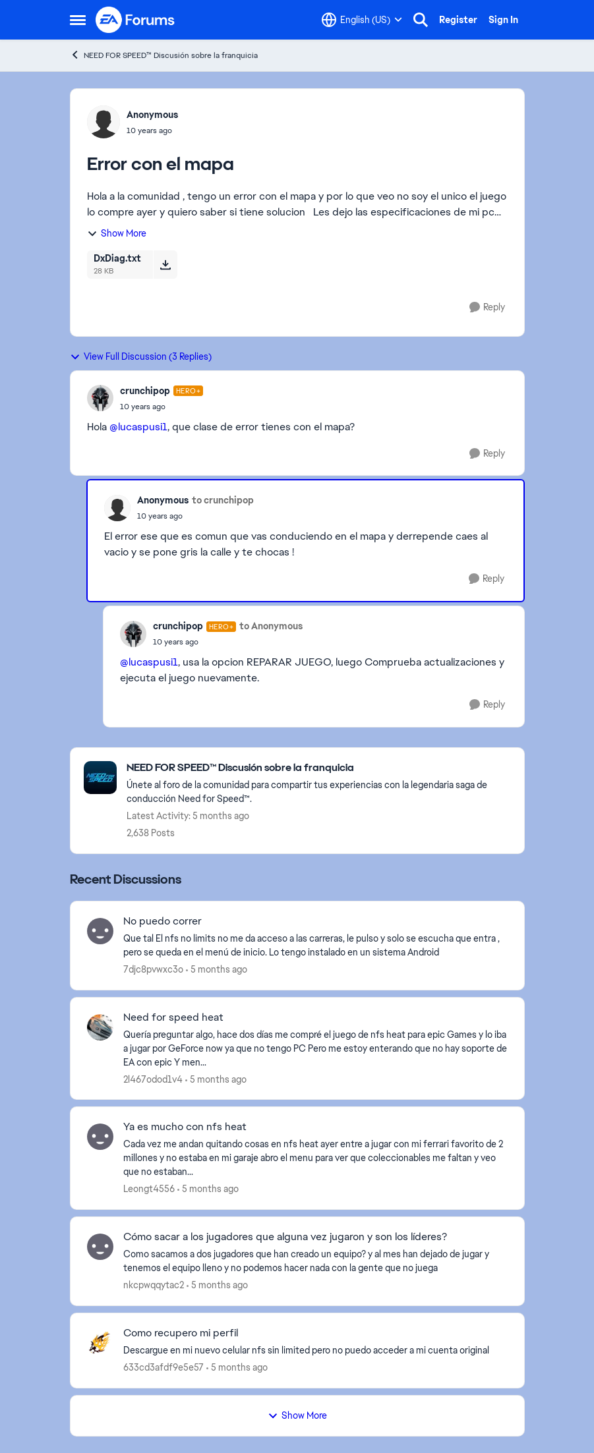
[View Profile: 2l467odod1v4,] (100, 1027)
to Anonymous (271, 626)
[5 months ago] (216, 970)
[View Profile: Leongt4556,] (100, 1137)
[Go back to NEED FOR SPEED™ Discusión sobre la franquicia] (319, 768)
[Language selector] (362, 20)
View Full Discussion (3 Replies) (141, 356)
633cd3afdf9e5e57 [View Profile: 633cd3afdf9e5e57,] (163, 1367)
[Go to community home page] (136, 20)
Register (458, 20)
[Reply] (487, 307)
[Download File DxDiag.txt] (165, 264)
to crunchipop (223, 500)
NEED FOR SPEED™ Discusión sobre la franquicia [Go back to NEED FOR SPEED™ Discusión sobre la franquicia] (164, 55)
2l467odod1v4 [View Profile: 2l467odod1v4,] (153, 1079)
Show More (116, 233)
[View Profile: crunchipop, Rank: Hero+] (100, 398)
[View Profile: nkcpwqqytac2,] (100, 1247)
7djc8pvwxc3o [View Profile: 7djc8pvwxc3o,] (153, 969)
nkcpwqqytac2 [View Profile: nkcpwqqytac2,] (153, 1285)
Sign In (503, 20)
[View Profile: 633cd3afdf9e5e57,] (100, 1343)
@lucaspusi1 (138, 427)
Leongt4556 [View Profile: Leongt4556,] (149, 1189)
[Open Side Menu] (77, 20)
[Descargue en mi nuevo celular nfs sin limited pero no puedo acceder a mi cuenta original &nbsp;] (315, 1350)
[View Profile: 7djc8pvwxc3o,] (100, 931)
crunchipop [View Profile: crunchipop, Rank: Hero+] (145, 391)
